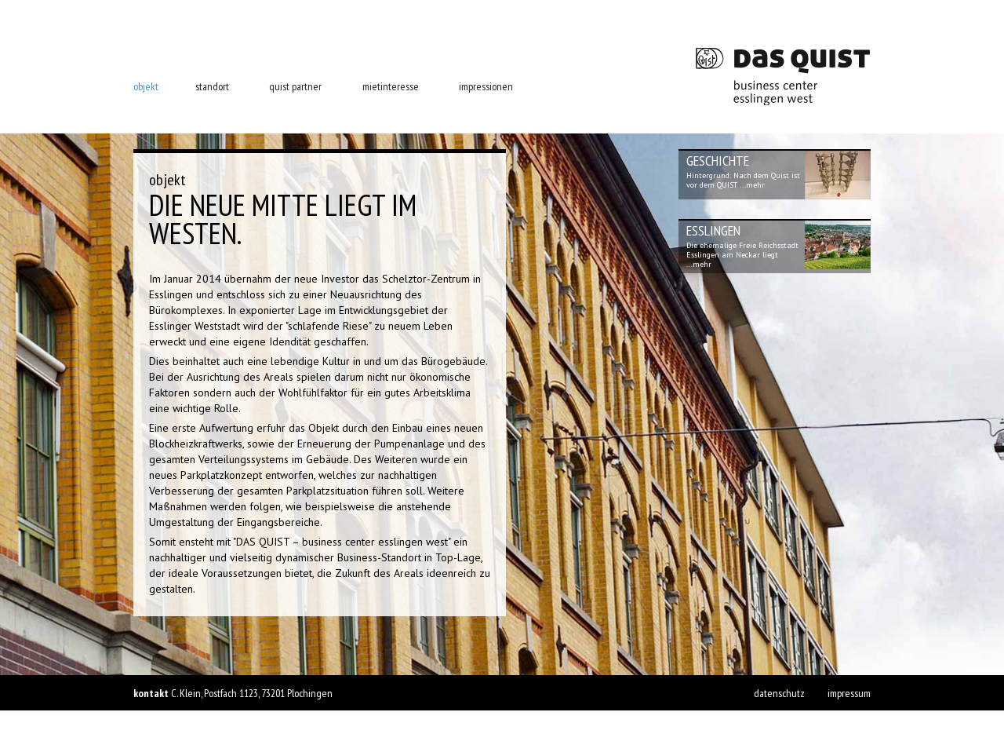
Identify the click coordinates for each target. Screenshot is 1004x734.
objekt (145, 86)
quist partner (295, 86)
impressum (849, 693)
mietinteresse (390, 86)
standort (212, 86)
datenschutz (779, 693)
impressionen (486, 86)
